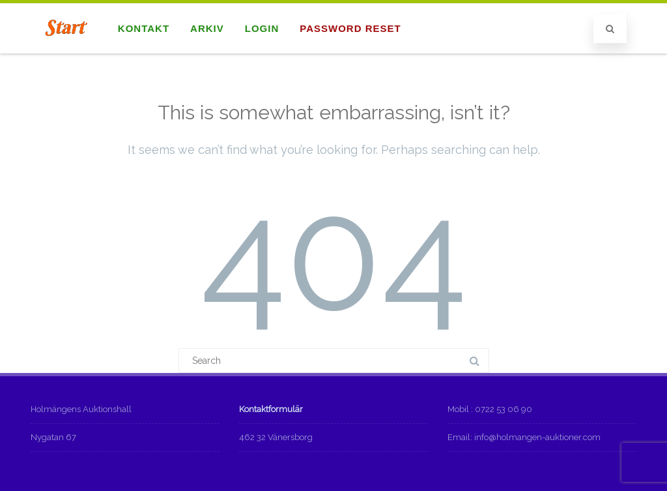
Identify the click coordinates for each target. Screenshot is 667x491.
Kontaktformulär (271, 409)
